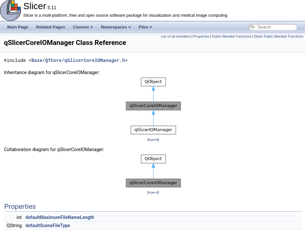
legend (153, 139)
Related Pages (50, 27)
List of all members (176, 36)
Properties (201, 36)
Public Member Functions (232, 36)
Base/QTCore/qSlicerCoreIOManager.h (78, 60)
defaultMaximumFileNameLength (60, 217)
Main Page (17, 27)
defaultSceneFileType (48, 225)
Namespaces (116, 27)
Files (145, 27)
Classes (83, 27)
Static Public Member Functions (278, 36)
